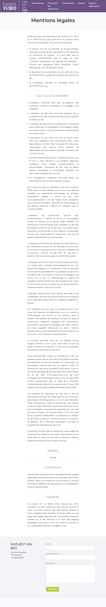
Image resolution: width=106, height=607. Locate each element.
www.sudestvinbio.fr (60, 124)
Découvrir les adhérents (53, 6)
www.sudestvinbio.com (57, 375)
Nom (49, 544)
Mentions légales (18, 552)
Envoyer (52, 589)
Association (38, 3)
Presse (81, 3)
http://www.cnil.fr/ (52, 287)
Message (51, 563)
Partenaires (68, 3)
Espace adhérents (94, 4)
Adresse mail (53, 554)
